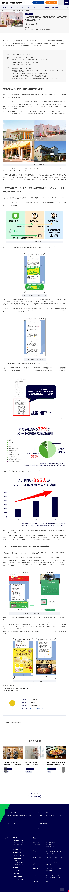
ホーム (2, 10)
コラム (29, 7)
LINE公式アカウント (43, 42)
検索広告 (15, 843)
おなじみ (47, 863)
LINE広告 (15, 849)
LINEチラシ (16, 856)
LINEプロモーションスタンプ (20, 838)
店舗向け (53, 819)
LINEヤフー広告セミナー (50, 828)
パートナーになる (58, 850)
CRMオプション (17, 828)
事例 (11, 7)
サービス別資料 (48, 839)
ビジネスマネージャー (18, 820)
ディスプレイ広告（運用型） (19, 845)
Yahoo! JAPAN (14, 882)
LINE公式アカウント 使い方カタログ (52, 821)
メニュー (66, 3)
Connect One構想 (18, 862)
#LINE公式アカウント (16, 722)
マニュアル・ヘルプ (49, 856)
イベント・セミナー (20, 7)
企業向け (47, 819)
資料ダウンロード (38, 7)
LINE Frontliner (49, 852)
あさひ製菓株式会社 (34, 699)
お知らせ (47, 7)
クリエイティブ (59, 834)
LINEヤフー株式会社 (22, 882)
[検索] (63, 7)
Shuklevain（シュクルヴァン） (37, 708)
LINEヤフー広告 (17, 841)
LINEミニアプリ (17, 835)
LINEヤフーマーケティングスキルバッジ (53, 860)
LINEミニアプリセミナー (50, 827)
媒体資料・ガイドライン (58, 839)
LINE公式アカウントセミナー (51, 825)
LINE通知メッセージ (18, 831)
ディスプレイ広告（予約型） (19, 846)
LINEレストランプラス (18, 826)
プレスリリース (48, 845)
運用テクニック (48, 832)
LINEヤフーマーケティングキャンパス (52, 858)
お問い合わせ (38, 2)
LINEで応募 (16, 853)
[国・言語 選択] (67, 7)
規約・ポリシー (7, 882)
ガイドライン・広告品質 (50, 836)
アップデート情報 (49, 847)
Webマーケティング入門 (50, 834)
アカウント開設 (51, 2)
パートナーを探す (49, 850)
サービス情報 (56, 832)
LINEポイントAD (17, 859)
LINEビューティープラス (18, 825)
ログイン (61, 4)
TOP (62, 872)
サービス (5, 7)
